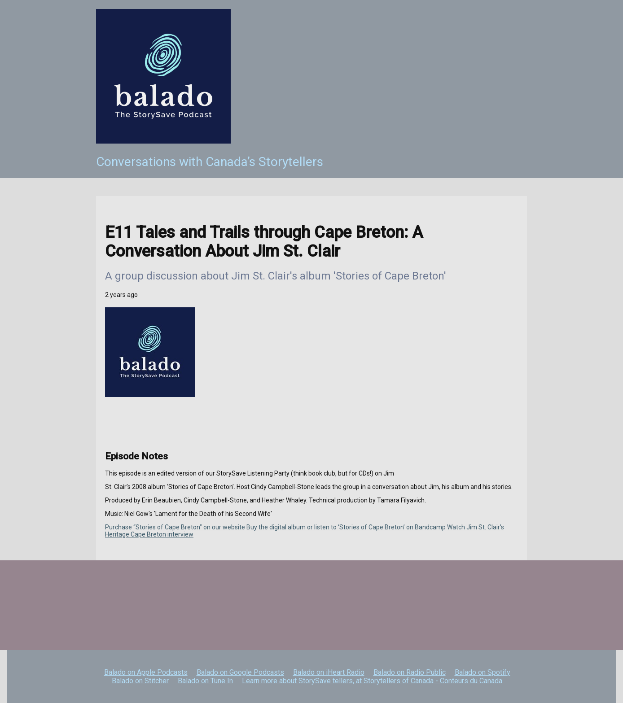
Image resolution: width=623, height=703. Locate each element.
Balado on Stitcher (140, 681)
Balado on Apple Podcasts (146, 672)
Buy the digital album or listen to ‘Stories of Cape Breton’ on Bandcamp (346, 527)
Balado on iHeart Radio (328, 672)
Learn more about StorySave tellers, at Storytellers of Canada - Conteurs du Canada (372, 681)
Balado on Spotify (482, 672)
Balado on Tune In (205, 681)
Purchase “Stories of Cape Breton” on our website (175, 527)
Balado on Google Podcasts (240, 672)
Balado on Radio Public (409, 672)
